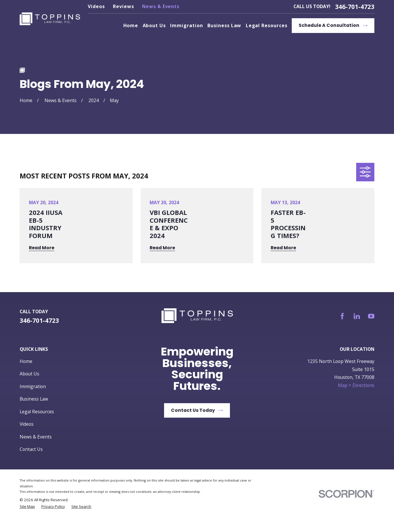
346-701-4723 (354, 7)
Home (26, 361)
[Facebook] (342, 316)
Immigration (33, 386)
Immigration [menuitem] (186, 25)
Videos (96, 6)
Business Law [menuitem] (224, 25)
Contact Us (31, 449)
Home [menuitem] (130, 25)
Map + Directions (356, 385)
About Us (29, 373)
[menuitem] (27, 506)
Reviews (123, 6)
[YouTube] (371, 316)
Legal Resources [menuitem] (266, 25)
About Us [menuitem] (154, 25)
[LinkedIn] (357, 316)
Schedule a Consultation (333, 25)
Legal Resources (37, 411)
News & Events (160, 6)
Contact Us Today (197, 410)
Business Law (34, 399)
